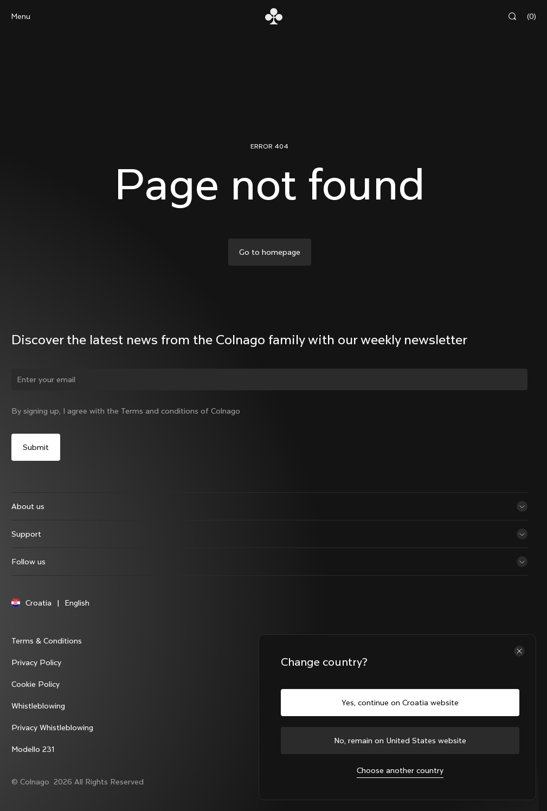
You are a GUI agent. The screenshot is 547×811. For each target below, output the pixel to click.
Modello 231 (35, 758)
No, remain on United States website (400, 740)
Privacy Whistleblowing (54, 737)
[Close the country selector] (519, 651)
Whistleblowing (40, 715)
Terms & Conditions (49, 650)
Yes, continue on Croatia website (400, 702)
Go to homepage (269, 252)
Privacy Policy (38, 672)
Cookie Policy (38, 693)
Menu (20, 16)
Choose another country (400, 770)
